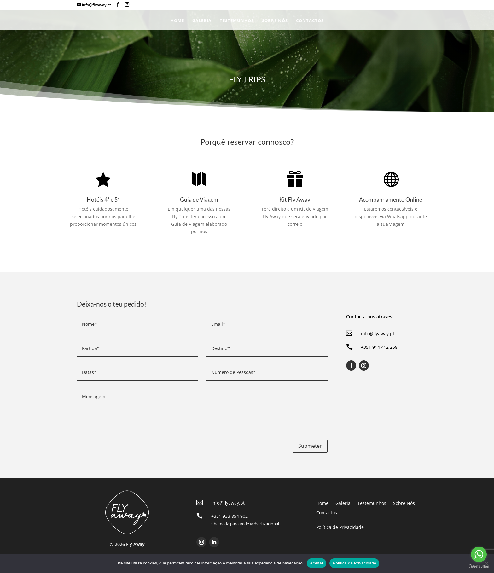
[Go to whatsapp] (479, 554)
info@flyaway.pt (377, 333)
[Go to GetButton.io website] (479, 566)
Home (177, 20)
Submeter (310, 445)
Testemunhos (237, 20)
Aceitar (316, 563)
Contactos (310, 20)
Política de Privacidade (354, 563)
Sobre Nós (275, 20)
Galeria (202, 20)
